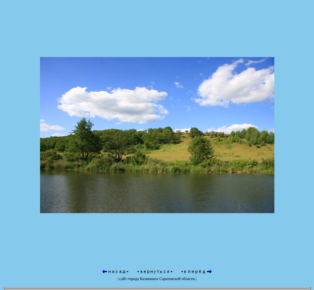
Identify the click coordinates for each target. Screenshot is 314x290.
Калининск (149, 279)
